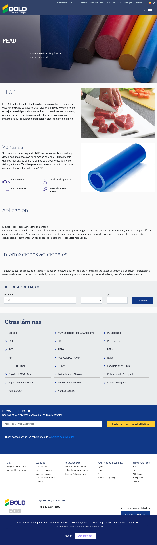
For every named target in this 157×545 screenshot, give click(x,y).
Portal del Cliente (96, 3)
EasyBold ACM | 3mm (119, 366)
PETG (61, 349)
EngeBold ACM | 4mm (20, 374)
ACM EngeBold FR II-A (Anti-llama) (76, 332)
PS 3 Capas (113, 341)
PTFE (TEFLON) (17, 366)
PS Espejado (114, 332)
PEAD (100, 470)
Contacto (138, 3)
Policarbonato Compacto (120, 374)
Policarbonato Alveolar (70, 374)
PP (10, 357)
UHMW (61, 366)
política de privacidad (62, 437)
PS (59, 341)
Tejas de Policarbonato (21, 382)
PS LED (13, 341)
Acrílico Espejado (116, 382)
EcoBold (13, 332)
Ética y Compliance (114, 3)
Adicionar (143, 300)
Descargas (128, 3)
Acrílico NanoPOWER (69, 382)
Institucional (62, 3)
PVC (11, 349)
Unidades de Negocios (78, 3)
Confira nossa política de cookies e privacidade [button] (78, 526)
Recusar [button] (67, 536)
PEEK (110, 349)
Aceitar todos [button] (85, 536)
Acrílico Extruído (67, 390)
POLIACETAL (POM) (69, 357)
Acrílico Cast (15, 390)
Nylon (110, 357)
